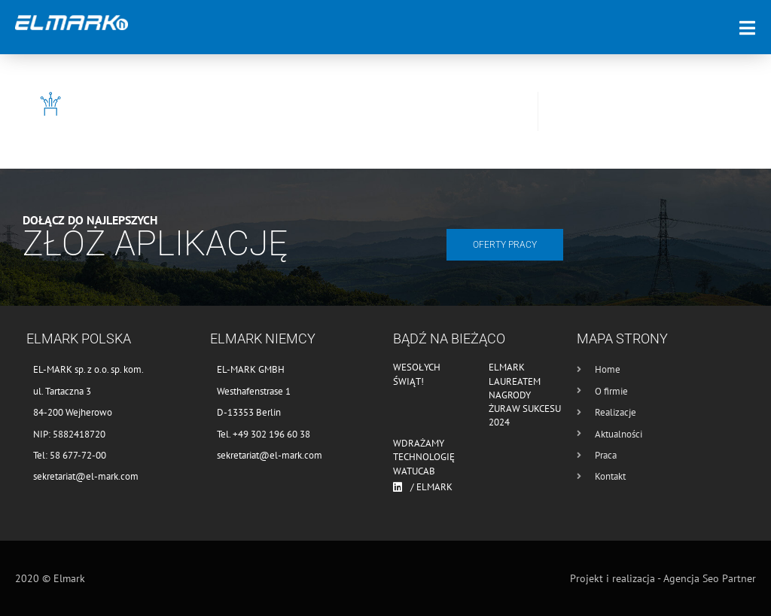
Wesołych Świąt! (416, 374)
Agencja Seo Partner (709, 578)
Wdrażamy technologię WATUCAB (424, 457)
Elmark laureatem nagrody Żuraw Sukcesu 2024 (525, 394)
